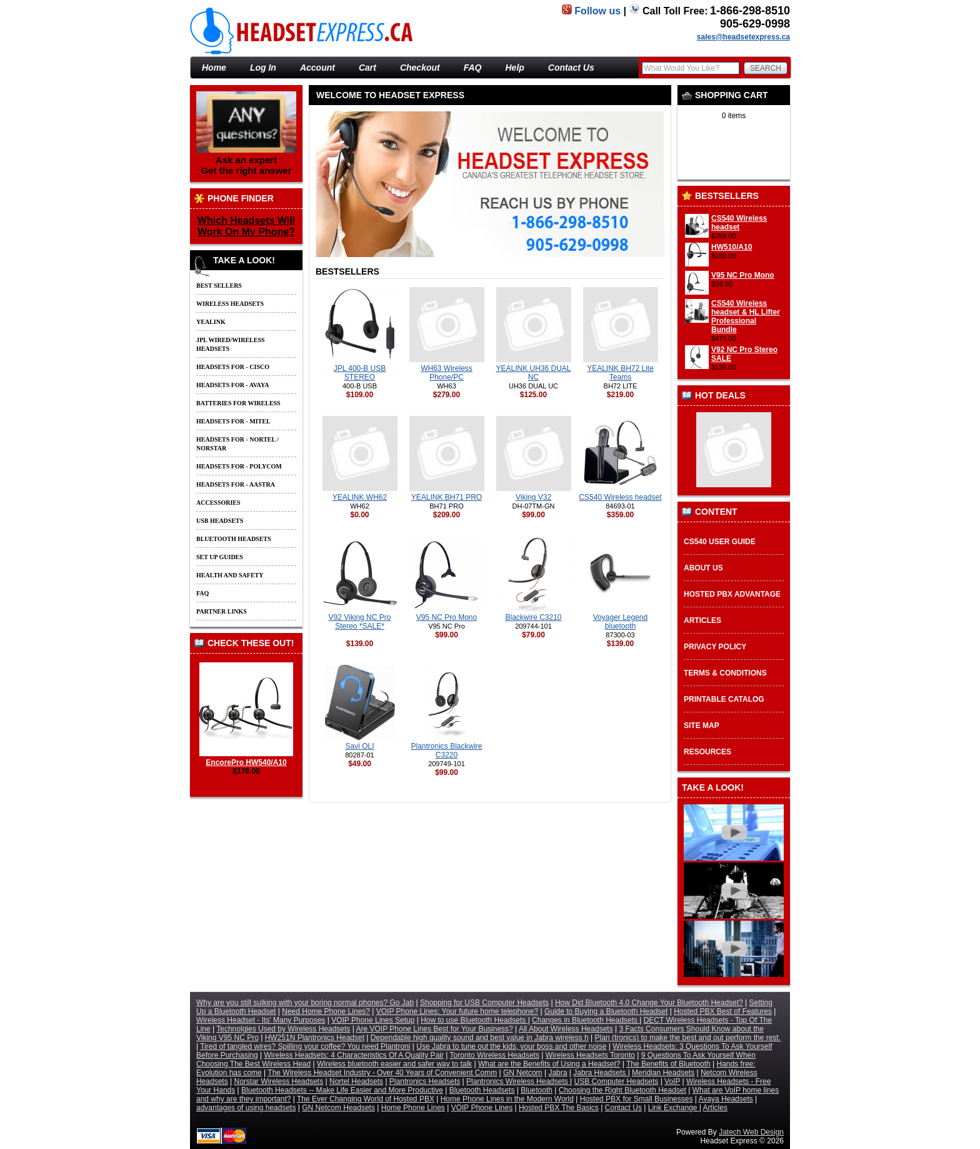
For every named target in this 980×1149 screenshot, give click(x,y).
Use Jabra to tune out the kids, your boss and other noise (511, 1046)
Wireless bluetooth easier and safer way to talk (394, 1064)
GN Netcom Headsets (338, 1107)
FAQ (473, 68)
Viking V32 (533, 497)
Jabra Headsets (600, 1072)
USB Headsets (219, 520)
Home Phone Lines (413, 1107)
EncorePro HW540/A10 (246, 758)
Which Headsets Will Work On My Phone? (246, 226)
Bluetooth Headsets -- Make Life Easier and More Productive (342, 1090)
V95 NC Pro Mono (742, 275)
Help (515, 68)
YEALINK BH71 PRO (446, 497)
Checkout (420, 68)
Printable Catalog (724, 699)
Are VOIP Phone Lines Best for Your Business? (434, 1029)
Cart (367, 68)
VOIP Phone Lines (482, 1107)
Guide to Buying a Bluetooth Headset (606, 1011)
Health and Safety (229, 575)
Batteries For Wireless (238, 403)
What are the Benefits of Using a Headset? (549, 1064)
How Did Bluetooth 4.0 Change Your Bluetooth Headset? (649, 1002)
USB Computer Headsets (616, 1081)
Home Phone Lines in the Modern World (507, 1099)
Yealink (211, 321)
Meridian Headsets (663, 1072)
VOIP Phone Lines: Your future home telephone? (457, 1011)
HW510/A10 (731, 247)
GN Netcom (522, 1072)
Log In (263, 68)
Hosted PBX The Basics (559, 1107)
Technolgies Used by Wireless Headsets (283, 1029)
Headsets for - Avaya (232, 385)
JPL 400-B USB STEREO (360, 373)
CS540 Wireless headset (739, 222)
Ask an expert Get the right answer (246, 133)
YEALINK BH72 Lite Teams (620, 373)
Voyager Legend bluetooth (620, 621)
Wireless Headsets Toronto (590, 1055)
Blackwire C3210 (533, 617)
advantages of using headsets (246, 1107)
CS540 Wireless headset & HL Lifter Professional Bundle (745, 316)
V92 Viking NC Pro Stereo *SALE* (360, 621)
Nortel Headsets (356, 1081)
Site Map (701, 725)
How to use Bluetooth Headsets (474, 1020)
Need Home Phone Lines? (326, 1011)
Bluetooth (536, 1090)
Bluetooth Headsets (233, 538)
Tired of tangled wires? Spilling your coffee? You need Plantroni (305, 1046)
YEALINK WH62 (359, 497)
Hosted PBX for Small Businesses (636, 1099)
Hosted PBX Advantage (732, 594)
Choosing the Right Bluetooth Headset (622, 1090)
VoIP (672, 1081)
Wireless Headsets (230, 303)
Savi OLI (359, 746)
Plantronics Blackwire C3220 (446, 750)
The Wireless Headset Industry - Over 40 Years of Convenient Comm (382, 1072)
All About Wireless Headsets (566, 1029)
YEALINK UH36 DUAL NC (533, 373)
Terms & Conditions (725, 673)
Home (214, 68)
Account (317, 68)
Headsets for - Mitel (233, 421)
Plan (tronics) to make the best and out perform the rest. (688, 1037)
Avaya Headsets (726, 1099)
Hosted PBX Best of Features (723, 1011)
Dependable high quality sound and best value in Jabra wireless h (480, 1037)
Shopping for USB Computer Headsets (484, 1002)
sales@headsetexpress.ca (743, 37)
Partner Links (221, 611)
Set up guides (219, 557)
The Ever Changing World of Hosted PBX (365, 1099)
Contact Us (571, 68)
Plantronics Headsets (424, 1081)
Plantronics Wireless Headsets (518, 1081)
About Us (703, 568)
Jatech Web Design (751, 1132)
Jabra (557, 1072)
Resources (707, 751)
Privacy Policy (715, 646)
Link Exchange (673, 1107)
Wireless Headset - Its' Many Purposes (260, 1020)
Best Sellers (219, 285)
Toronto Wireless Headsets (494, 1055)
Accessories (218, 502)
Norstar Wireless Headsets (279, 1081)
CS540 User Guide (720, 541)
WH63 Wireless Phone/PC (446, 373)
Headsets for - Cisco (232, 366)
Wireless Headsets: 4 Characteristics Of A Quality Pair (354, 1055)
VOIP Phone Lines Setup (372, 1020)
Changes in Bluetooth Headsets (585, 1020)
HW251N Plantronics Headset (314, 1037)
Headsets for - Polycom (239, 466)
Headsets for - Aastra (235, 484)
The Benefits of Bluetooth (668, 1064)
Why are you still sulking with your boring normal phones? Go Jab (305, 1002)
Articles (702, 620)
